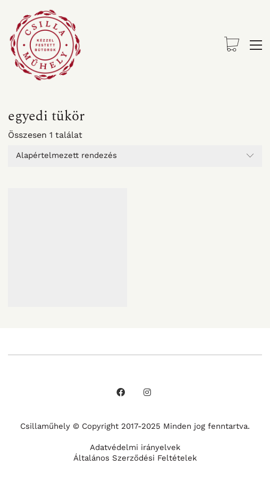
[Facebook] (120, 392)
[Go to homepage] (45, 45)
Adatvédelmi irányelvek (135, 447)
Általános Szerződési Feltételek (135, 458)
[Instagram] (147, 392)
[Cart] (231, 45)
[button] (256, 45)
